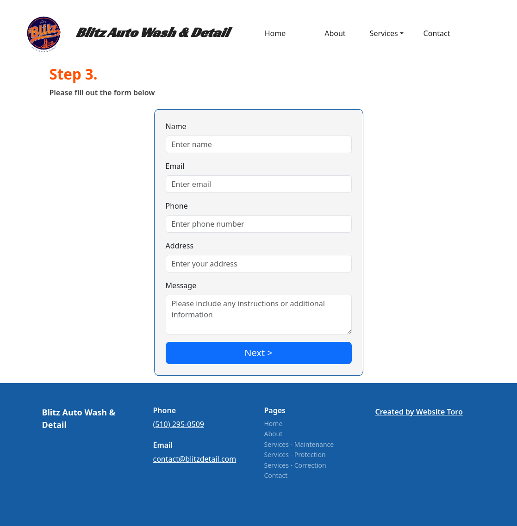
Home (273, 423)
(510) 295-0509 (178, 424)
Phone (177, 206)
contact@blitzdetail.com (195, 459)
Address (180, 246)
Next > (258, 353)
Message (181, 285)
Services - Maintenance (299, 444)
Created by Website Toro (419, 412)
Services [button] (384, 33)
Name (176, 126)
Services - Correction (295, 465)
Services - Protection (295, 454)
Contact (437, 33)
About (334, 33)
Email (175, 166)
